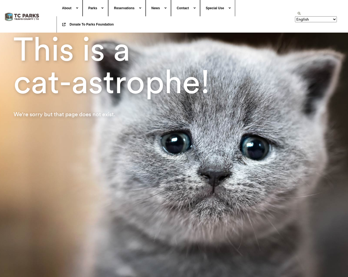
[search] (299, 13)
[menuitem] (70, 8)
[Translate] (316, 19)
